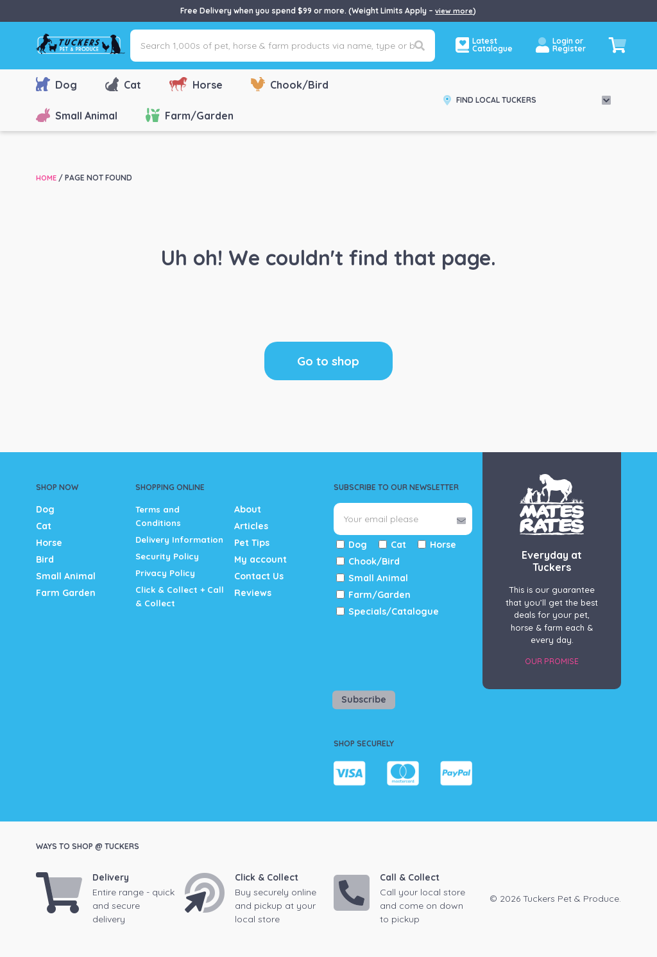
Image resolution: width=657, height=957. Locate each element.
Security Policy (169, 569)
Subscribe (363, 699)
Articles (251, 526)
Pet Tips (251, 543)
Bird (45, 559)
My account (260, 559)
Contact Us (259, 576)
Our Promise (552, 661)
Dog (56, 84)
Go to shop (328, 361)
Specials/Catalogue (393, 611)
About (247, 509)
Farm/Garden (190, 115)
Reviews (252, 593)
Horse (196, 84)
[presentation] (409, 651)
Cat (123, 84)
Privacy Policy (166, 586)
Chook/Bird (289, 84)
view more (454, 10)
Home (47, 177)
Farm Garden (66, 593)
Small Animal (76, 115)
